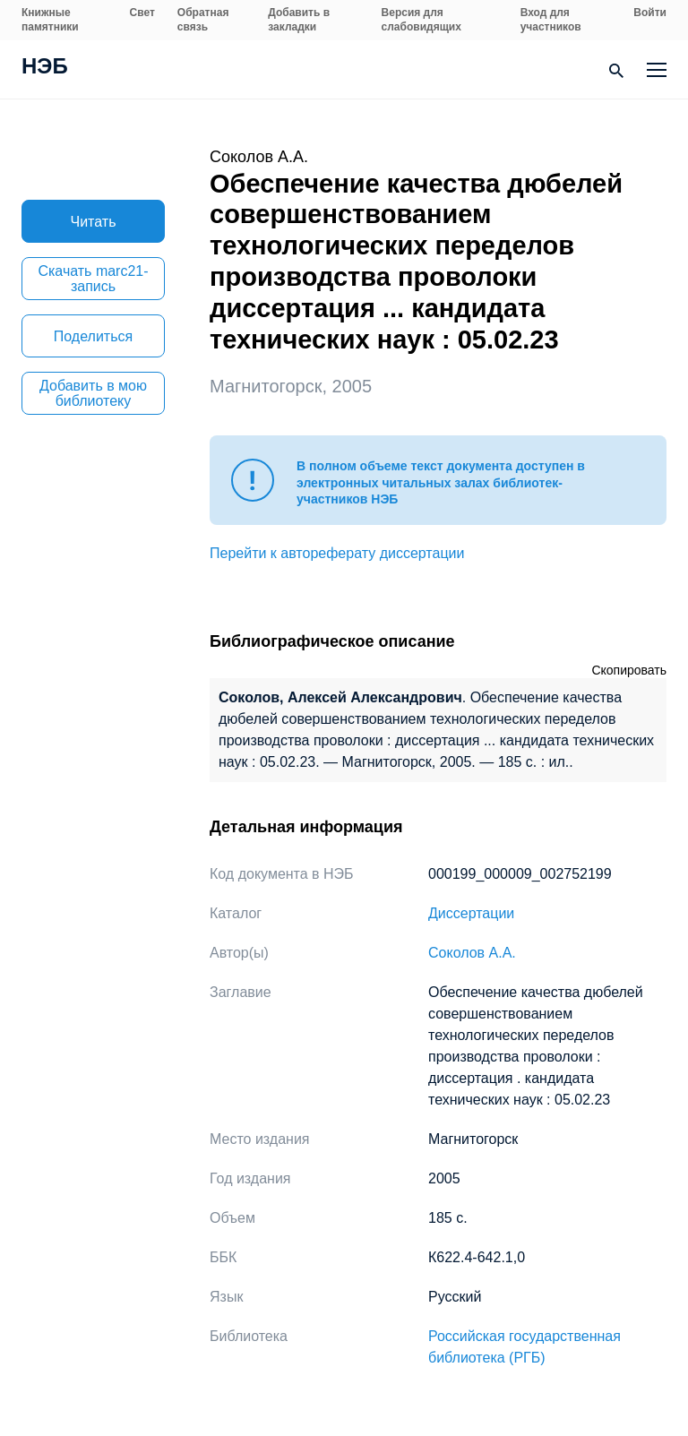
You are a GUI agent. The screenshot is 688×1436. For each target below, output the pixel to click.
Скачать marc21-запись (93, 278)
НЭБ (45, 68)
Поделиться (93, 336)
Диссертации (471, 913)
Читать (93, 221)
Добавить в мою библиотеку (93, 393)
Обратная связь (203, 19)
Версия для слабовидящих (421, 19)
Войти (649, 12)
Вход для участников (550, 19)
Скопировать (628, 670)
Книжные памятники (50, 19)
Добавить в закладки (299, 19)
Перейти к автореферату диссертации (337, 553)
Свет (142, 12)
